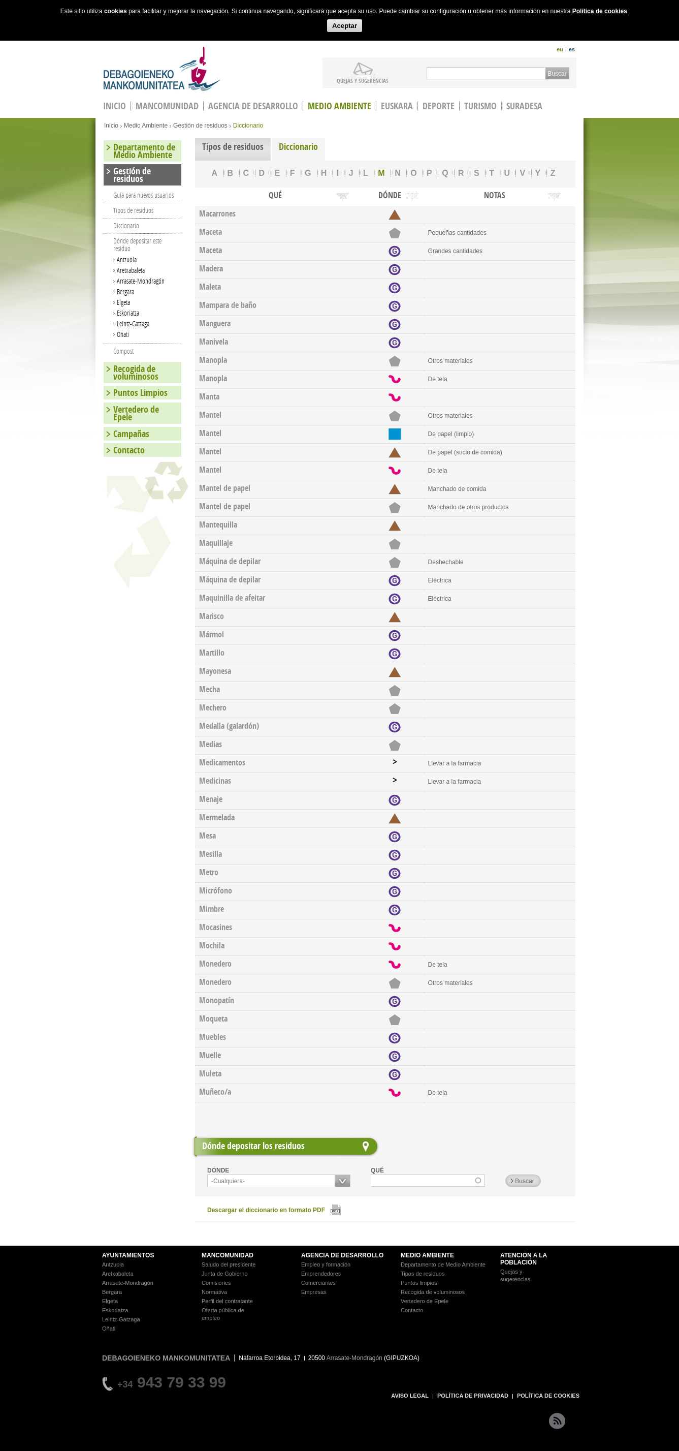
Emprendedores (321, 1274)
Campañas (131, 433)
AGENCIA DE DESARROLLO (342, 1255)
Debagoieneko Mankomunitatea (162, 68)
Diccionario (298, 146)
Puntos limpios (419, 1283)
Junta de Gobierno (225, 1274)
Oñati (123, 334)
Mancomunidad (167, 106)
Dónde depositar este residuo (137, 244)
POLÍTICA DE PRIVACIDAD (472, 1396)
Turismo (480, 106)
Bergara (125, 291)
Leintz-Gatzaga (133, 323)
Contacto (129, 450)
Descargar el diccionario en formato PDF (266, 1210)
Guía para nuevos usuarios (143, 195)
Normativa (214, 1292)
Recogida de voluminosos (135, 372)
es (572, 49)
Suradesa (524, 106)
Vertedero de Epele (136, 413)
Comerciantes (318, 1283)
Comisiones (216, 1283)
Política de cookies (599, 11)
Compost (123, 351)
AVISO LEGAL (410, 1396)
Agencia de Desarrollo (253, 106)
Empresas (314, 1292)
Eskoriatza (128, 313)
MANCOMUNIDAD (227, 1255)
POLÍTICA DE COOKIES (548, 1396)
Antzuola (127, 259)
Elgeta (123, 302)
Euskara (397, 106)
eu (560, 49)
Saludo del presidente (228, 1264)
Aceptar (344, 25)
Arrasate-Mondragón (141, 281)
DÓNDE (218, 1170)
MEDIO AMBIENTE (427, 1255)
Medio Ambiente (339, 106)
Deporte (439, 106)
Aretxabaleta (131, 270)
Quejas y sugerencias (363, 80)
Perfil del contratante (227, 1301)
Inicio (111, 125)
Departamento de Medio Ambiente (144, 151)
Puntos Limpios (140, 392)
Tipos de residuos (233, 146)
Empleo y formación (325, 1264)
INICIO (114, 106)
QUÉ (377, 1170)
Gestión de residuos (200, 125)
